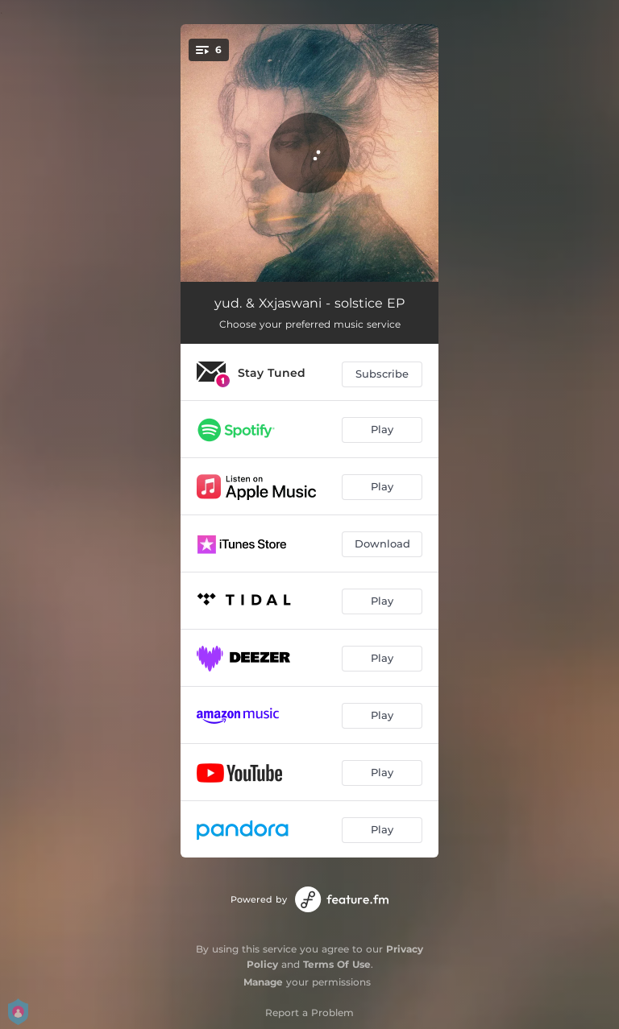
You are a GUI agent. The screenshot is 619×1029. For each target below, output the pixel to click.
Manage (263, 982)
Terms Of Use (337, 964)
